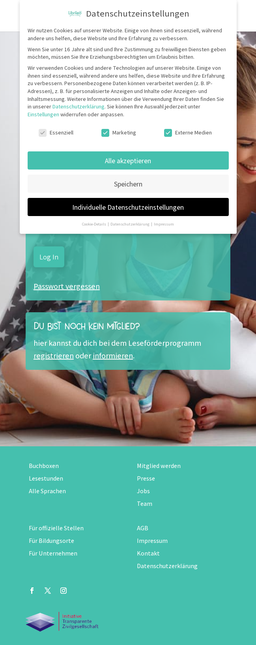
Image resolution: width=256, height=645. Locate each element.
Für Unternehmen (53, 553)
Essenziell (56, 132)
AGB (142, 528)
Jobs (143, 491)
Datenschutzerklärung (167, 566)
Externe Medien (188, 132)
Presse (146, 478)
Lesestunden (46, 478)
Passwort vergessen (67, 286)
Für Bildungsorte (51, 541)
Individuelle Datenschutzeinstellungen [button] (128, 207)
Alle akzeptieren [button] (128, 160)
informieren (113, 355)
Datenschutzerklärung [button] (130, 224)
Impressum (152, 541)
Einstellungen (43, 114)
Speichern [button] (128, 183)
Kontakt (148, 553)
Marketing (118, 132)
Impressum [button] (164, 224)
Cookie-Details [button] (94, 224)
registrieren (54, 355)
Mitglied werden (159, 466)
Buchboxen (44, 466)
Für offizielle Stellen (56, 528)
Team (144, 504)
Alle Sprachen (47, 491)
